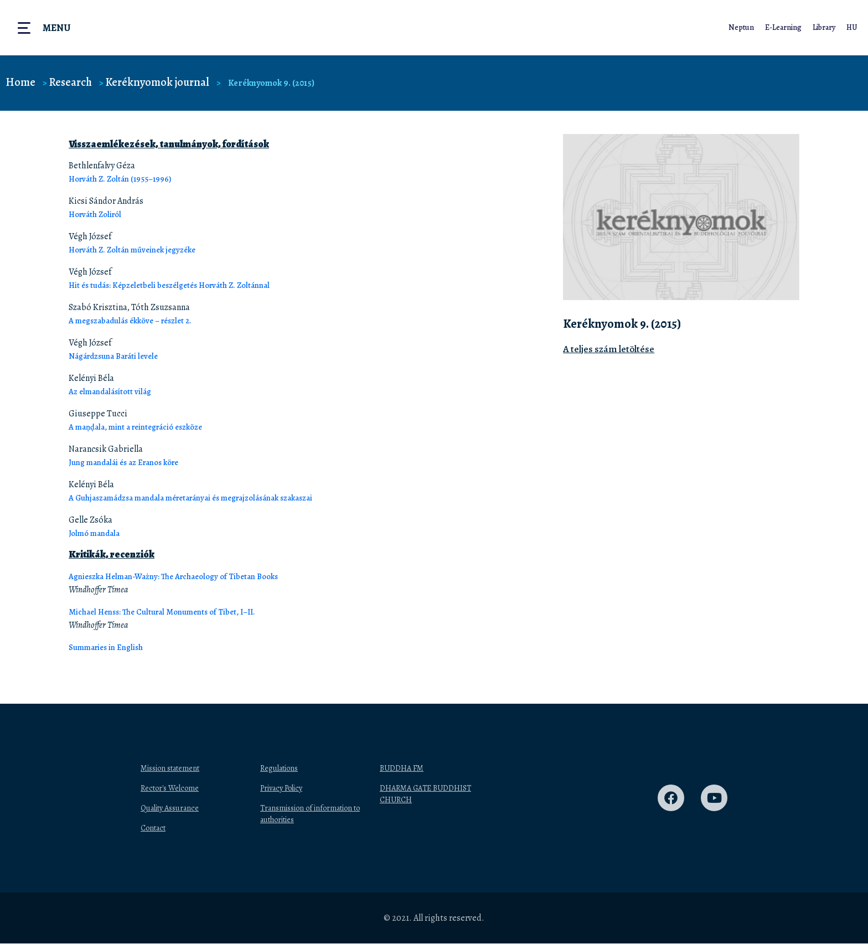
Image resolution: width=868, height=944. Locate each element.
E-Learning (781, 27)
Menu (56, 27)
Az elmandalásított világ (114, 391)
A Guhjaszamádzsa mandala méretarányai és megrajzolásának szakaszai (206, 498)
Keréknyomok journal (164, 82)
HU (851, 27)
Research (73, 82)
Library (822, 27)
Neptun (739, 27)
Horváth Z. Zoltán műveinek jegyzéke (139, 250)
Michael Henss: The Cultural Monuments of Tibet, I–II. (171, 612)
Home (21, 82)
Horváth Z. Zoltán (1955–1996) (124, 179)
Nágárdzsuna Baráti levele (119, 356)
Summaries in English (111, 647)
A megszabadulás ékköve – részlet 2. (136, 320)
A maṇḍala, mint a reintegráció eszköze (144, 427)
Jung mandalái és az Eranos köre (130, 462)
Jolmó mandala (97, 533)
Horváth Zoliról (98, 214)
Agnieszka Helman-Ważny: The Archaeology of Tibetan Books (185, 576)
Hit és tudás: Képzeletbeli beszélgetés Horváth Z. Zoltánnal (178, 285)
